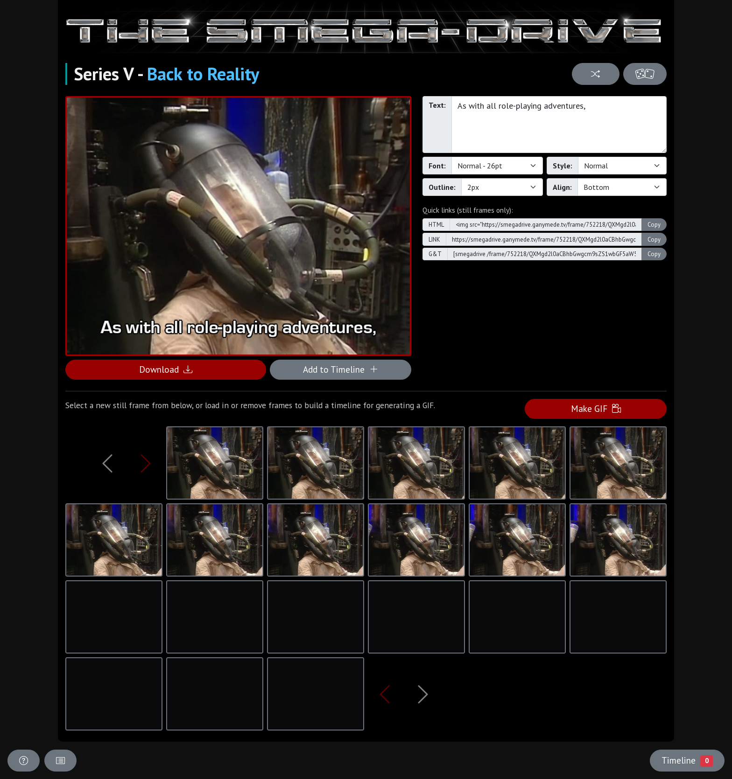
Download (165, 369)
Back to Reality (203, 73)
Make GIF (596, 408)
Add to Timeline (340, 369)
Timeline (687, 760)
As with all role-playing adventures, (559, 124)
